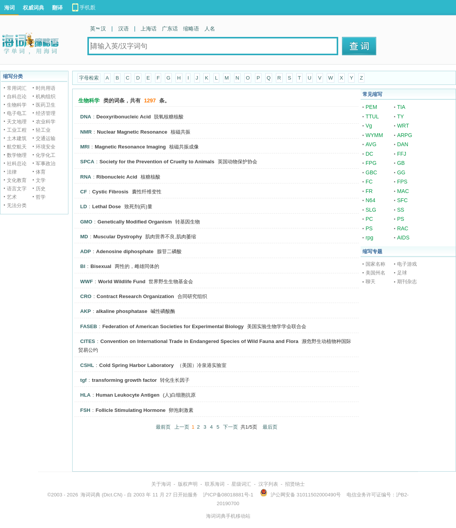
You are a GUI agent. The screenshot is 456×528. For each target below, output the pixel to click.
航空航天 (17, 147)
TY (400, 116)
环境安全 (45, 147)
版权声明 (188, 484)
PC (369, 219)
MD (84, 236)
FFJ (401, 154)
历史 (41, 188)
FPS (402, 182)
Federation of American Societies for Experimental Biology (173, 326)
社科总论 (17, 163)
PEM (371, 107)
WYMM (374, 135)
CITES (87, 341)
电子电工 (17, 113)
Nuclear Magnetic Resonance (132, 132)
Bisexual (100, 266)
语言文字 (17, 188)
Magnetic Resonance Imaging (130, 147)
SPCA (87, 161)
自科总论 (17, 96)
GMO (86, 222)
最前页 (163, 427)
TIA (401, 107)
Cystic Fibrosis (110, 192)
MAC (403, 191)
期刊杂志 (407, 281)
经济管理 (45, 113)
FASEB (88, 326)
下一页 (230, 427)
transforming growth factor (124, 380)
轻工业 (43, 130)
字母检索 (89, 78)
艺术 (12, 197)
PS (400, 219)
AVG (371, 144)
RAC (402, 228)
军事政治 (45, 163)
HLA (85, 395)
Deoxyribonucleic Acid (124, 117)
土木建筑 (17, 138)
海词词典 (90, 495)
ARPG (404, 135)
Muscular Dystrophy (117, 236)
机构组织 (45, 96)
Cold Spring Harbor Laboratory (136, 365)
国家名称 (375, 264)
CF (83, 192)
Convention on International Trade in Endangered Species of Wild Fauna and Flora (199, 341)
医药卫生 (45, 105)
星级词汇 (241, 484)
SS (400, 210)
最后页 (270, 427)
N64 (370, 200)
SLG (371, 210)
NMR (86, 132)
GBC (371, 172)
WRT (403, 126)
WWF (86, 281)
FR (369, 191)
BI (82, 266)
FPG (371, 163)
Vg (369, 126)
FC (369, 182)
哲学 (41, 197)
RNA (85, 177)
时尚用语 (45, 88)
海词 (9, 8)
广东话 (170, 29)
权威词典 (33, 8)
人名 (209, 29)
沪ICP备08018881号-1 (228, 495)
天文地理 (17, 121)
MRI (84, 147)
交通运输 (45, 138)
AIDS (403, 237)
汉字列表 (268, 484)
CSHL (87, 365)
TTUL (372, 116)
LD (83, 206)
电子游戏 (407, 264)
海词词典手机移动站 (228, 516)
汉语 (123, 29)
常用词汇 (17, 88)
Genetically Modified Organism (135, 222)
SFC (402, 200)
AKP (85, 311)
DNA (85, 117)
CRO (86, 296)
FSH (85, 410)
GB (401, 163)
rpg (369, 237)
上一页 (181, 427)
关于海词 (161, 484)
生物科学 (17, 105)
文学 (41, 180)
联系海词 (215, 484)
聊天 (370, 281)
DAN (402, 144)
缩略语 (191, 29)
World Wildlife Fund (122, 281)
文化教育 (17, 180)
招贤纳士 (295, 484)
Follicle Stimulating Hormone (130, 410)
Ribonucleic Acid (117, 177)
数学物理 (17, 155)
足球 (402, 273)
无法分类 (17, 205)
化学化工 (45, 155)
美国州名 (375, 273)
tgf (83, 380)
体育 (41, 172)
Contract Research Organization (135, 296)
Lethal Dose (106, 206)
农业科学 (45, 121)
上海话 (149, 29)
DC (369, 154)
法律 (12, 172)
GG (401, 172)
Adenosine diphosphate (125, 251)
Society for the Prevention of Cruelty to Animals (157, 161)
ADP (85, 251)
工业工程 (17, 130)
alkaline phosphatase (121, 311)
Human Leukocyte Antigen (128, 395)
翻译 (57, 8)
